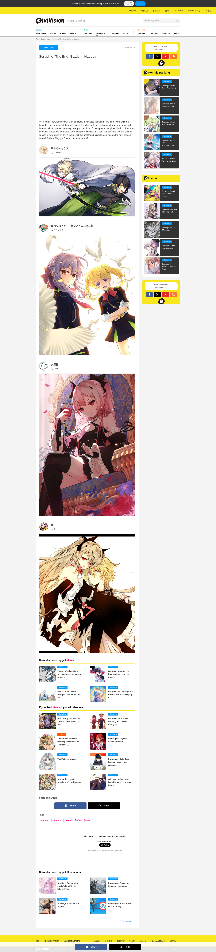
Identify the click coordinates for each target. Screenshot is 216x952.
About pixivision (51, 941)
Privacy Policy (96, 4)
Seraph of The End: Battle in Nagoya (65, 39)
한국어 (168, 11)
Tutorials (88, 33)
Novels (63, 33)
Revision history (129, 4)
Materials (115, 33)
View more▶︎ (125, 921)
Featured (141, 33)
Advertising (100, 949)
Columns (166, 33)
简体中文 (144, 11)
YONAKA (57, 152)
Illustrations (41, 33)
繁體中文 (156, 11)
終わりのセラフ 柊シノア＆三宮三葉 (72, 225)
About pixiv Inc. (60, 949)
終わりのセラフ (59, 148)
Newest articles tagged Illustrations (60, 872)
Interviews (154, 33)
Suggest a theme (72, 941)
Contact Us (88, 949)
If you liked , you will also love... (62, 707)
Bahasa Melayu (194, 11)
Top (37, 39)
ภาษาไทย (179, 11)
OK (140, 3)
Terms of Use (75, 949)
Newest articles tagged (57, 660)
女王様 (54, 364)
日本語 (208, 11)
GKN (56, 369)
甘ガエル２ (58, 230)
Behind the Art (100, 34)
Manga (53, 33)
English (132, 11)
